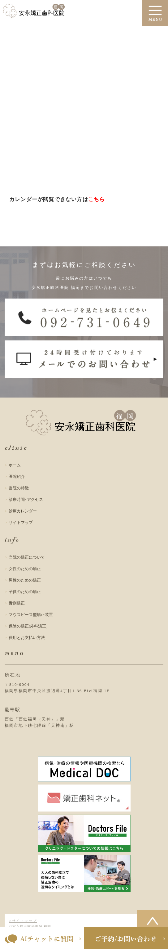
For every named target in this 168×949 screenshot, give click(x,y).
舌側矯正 (17, 603)
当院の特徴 (19, 488)
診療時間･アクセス (26, 499)
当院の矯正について (27, 557)
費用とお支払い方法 (27, 637)
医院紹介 (17, 476)
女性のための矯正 (25, 568)
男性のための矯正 (25, 580)
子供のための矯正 (25, 591)
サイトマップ (21, 522)
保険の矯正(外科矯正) (28, 626)
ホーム (15, 465)
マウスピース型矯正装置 (31, 614)
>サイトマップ (23, 921)
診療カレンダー (23, 511)
